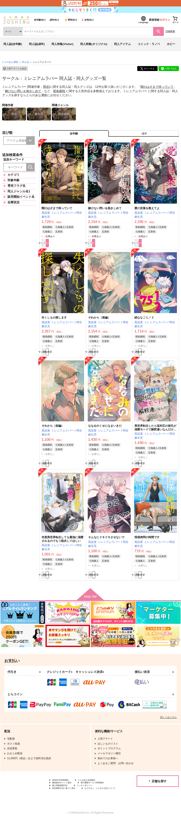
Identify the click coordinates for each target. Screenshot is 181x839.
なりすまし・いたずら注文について (72, 806)
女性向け (87, 19)
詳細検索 (170, 31)
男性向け (71, 19)
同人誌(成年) (37, 44)
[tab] (144, 135)
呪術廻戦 (59, 91)
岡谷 (46, 86)
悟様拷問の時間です (147, 546)
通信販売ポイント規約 (65, 795)
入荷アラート (14, 68)
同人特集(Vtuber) (62, 44)
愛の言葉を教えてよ (147, 211)
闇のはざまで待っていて (156, 86)
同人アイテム (122, 44)
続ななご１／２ (144, 322)
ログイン (165, 19)
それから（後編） (99, 322)
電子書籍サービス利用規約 (67, 798)
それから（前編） (53, 432)
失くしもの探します (54, 322)
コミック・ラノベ (149, 44)
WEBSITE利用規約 (63, 791)
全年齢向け (40, 20)
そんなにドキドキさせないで (106, 546)
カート (73, 247)
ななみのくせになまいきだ (105, 432)
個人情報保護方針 (102, 798)
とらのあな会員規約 (94, 791)
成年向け (54, 20)
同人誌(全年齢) (12, 44)
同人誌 (25, 62)
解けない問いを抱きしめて (23, 91)
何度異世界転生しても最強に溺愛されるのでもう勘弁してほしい (62, 548)
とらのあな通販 (10, 62)
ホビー (171, 44)
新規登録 (154, 19)
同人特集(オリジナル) (93, 44)
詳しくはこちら (168, 728)
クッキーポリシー (62, 802)
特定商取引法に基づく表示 (97, 802)
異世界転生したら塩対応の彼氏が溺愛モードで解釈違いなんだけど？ (155, 436)
